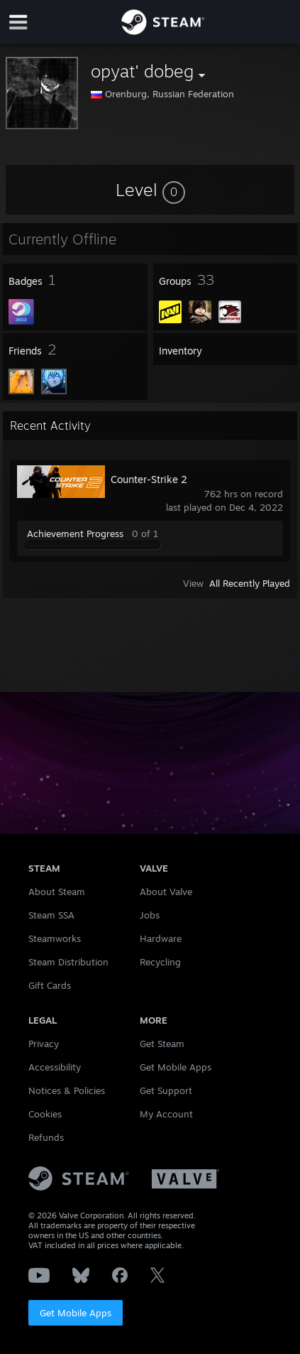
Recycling (160, 962)
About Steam (56, 891)
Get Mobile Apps (75, 1312)
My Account (166, 1114)
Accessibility (54, 1067)
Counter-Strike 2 (149, 479)
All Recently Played (249, 583)
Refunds (46, 1137)
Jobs (150, 915)
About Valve (166, 891)
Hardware (161, 938)
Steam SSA (51, 915)
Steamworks (54, 938)
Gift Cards (49, 985)
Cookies (45, 1114)
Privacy (43, 1043)
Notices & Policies (66, 1090)
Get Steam (162, 1043)
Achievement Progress (75, 533)
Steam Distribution (68, 962)
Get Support (166, 1090)
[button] (150, 189)
